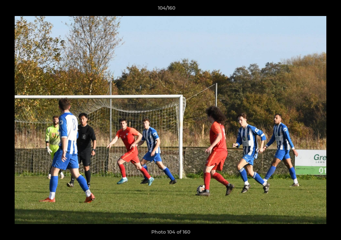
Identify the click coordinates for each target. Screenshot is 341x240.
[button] (313, 10)
